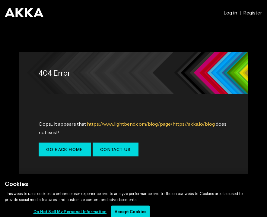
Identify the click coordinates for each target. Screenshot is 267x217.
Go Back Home (64, 149)
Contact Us (115, 149)
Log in (230, 13)
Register (252, 13)
